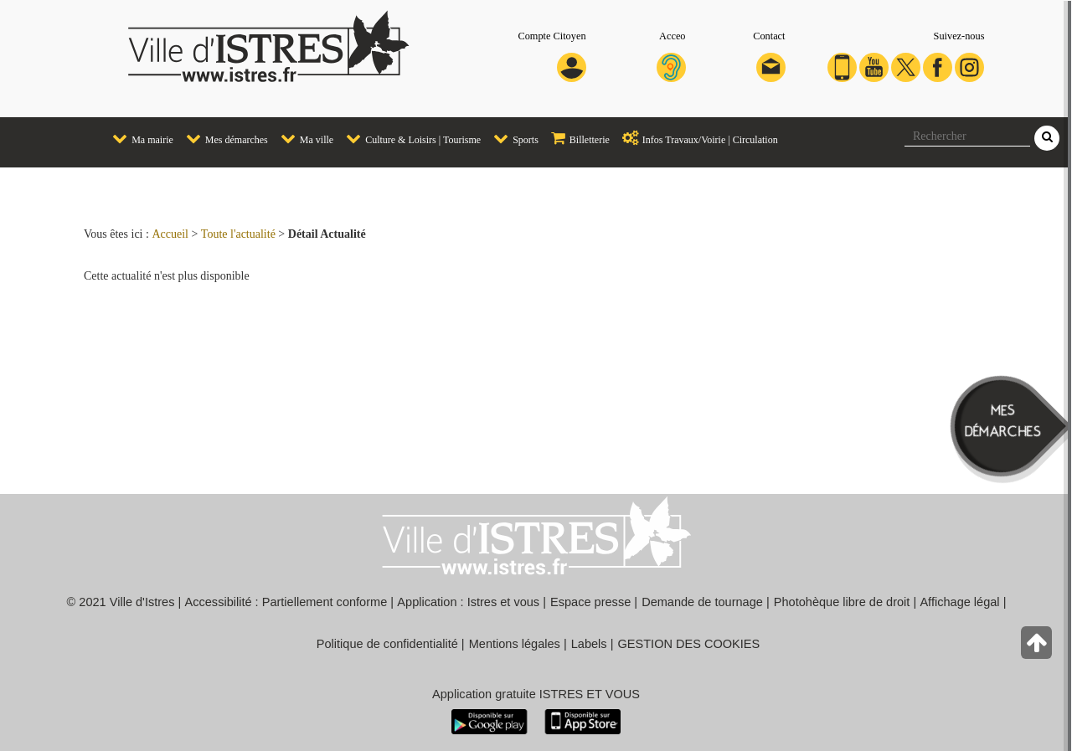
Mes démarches (223, 138)
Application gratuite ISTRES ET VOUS (536, 694)
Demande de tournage (702, 602)
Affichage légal (959, 602)
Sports (512, 138)
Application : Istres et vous (468, 602)
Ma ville (302, 138)
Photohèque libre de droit (842, 602)
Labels (589, 644)
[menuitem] (136, 139)
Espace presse (590, 602)
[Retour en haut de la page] (1038, 646)
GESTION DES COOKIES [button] (689, 644)
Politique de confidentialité (387, 644)
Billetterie (576, 138)
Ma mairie (138, 138)
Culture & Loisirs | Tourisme (409, 138)
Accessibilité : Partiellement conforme (286, 602)
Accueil (170, 234)
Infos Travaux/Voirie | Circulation (696, 138)
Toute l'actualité (238, 234)
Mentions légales (514, 644)
